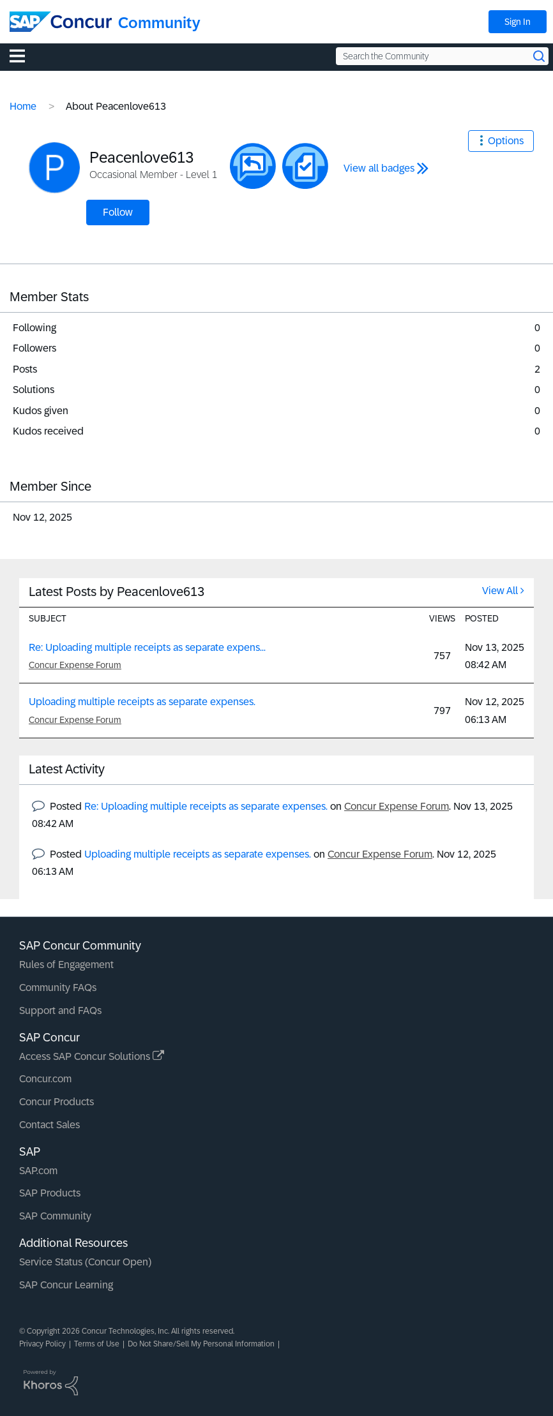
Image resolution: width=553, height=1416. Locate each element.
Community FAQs (57, 987)
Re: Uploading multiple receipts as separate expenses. (206, 806)
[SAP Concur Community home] (61, 21)
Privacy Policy (42, 1343)
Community (159, 22)
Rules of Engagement (66, 964)
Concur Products (56, 1101)
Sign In (517, 22)
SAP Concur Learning (66, 1284)
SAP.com (38, 1170)
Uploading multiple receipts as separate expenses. (142, 701)
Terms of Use (96, 1343)
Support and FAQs (60, 1010)
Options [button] (506, 140)
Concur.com (45, 1078)
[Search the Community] (442, 56)
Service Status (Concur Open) (85, 1261)
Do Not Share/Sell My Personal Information (201, 1343)
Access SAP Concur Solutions (91, 1056)
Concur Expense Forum (75, 665)
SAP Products (49, 1193)
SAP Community (55, 1216)
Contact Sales (49, 1124)
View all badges (379, 168)
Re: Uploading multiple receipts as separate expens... (147, 647)
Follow (118, 212)
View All (500, 590)
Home (23, 106)
